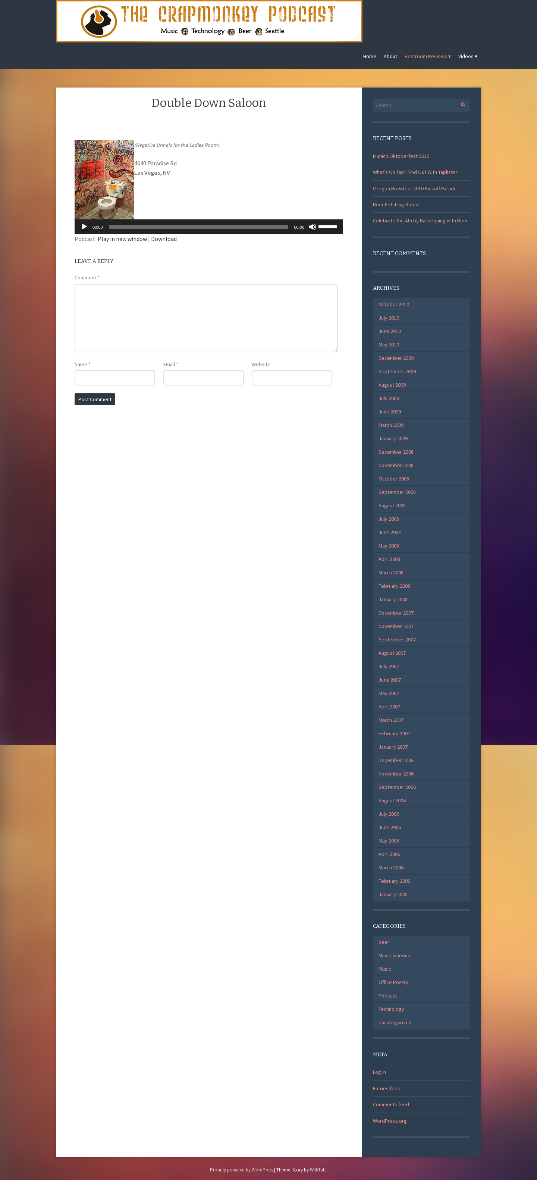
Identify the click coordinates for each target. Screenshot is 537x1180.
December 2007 (396, 612)
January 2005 (393, 894)
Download (164, 238)
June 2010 (390, 331)
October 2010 (394, 304)
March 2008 (391, 572)
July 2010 (389, 317)
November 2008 (396, 465)
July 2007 (389, 666)
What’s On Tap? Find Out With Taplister (415, 172)
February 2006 (394, 881)
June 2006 (390, 827)
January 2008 (393, 599)
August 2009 (392, 384)
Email (170, 364)
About (390, 56)
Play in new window (122, 238)
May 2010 (389, 344)
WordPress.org (390, 1120)
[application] (209, 226)
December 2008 (396, 451)
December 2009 (396, 358)
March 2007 (391, 720)
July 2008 (389, 519)
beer (384, 942)
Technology (391, 1009)
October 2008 (394, 478)
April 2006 (389, 854)
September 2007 (397, 639)
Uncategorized (395, 1022)
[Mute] (312, 227)
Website (261, 364)
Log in (379, 1072)
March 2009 (391, 425)
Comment (87, 277)
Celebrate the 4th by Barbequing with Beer (420, 220)
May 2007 (389, 693)
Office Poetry (393, 982)
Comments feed (391, 1104)
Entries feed (387, 1088)
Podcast (388, 995)
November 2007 (396, 626)
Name (83, 364)
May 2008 (389, 545)
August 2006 (392, 800)
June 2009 (390, 411)
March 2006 (391, 867)
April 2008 (389, 559)
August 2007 (392, 653)
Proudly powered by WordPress (241, 1170)
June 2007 (390, 679)
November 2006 (396, 773)
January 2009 (393, 438)
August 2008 (392, 505)
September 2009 (397, 371)
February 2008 (394, 586)
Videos (466, 56)
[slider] (198, 227)
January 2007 (393, 746)
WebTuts (318, 1170)
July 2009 (389, 398)
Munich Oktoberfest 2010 (401, 156)
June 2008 (390, 532)
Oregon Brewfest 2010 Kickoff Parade (415, 188)
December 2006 (396, 760)
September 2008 (397, 492)
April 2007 (389, 706)
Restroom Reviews (426, 56)
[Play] (84, 227)
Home (369, 56)
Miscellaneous (394, 955)
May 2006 (389, 840)
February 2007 (394, 733)
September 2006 (397, 787)
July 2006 (389, 814)
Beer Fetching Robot (396, 204)
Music (385, 968)
